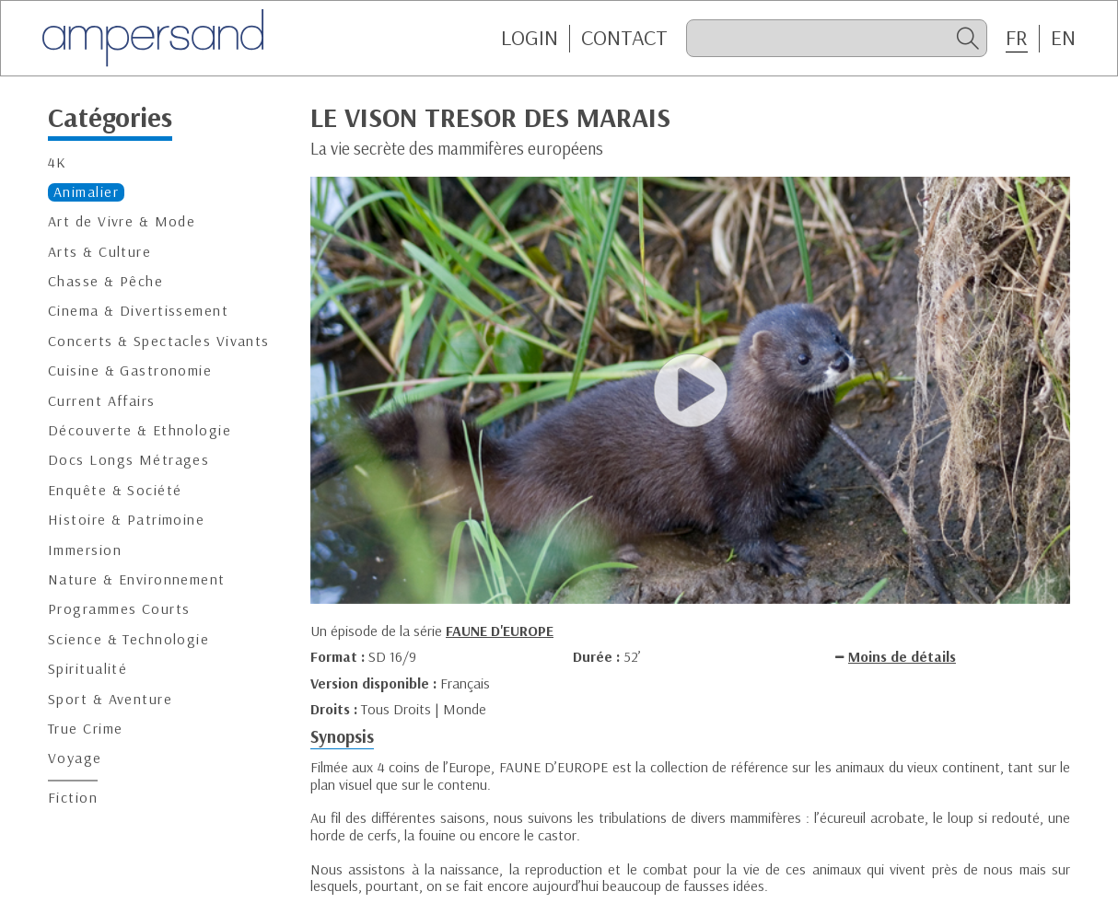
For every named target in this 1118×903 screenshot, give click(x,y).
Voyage (75, 758)
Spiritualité (87, 668)
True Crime (85, 728)
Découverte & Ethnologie (139, 430)
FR (1017, 38)
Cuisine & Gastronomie (130, 370)
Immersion (85, 550)
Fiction (73, 797)
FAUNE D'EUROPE (499, 630)
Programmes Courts (119, 609)
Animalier (86, 192)
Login (529, 38)
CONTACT (624, 38)
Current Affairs (102, 401)
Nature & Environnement (137, 579)
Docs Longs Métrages (128, 460)
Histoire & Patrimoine (126, 519)
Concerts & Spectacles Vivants (159, 341)
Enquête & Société (114, 490)
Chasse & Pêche (105, 281)
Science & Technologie (128, 639)
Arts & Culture (99, 251)
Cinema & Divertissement (138, 310)
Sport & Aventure (110, 699)
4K (57, 162)
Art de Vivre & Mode (121, 221)
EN (1063, 38)
